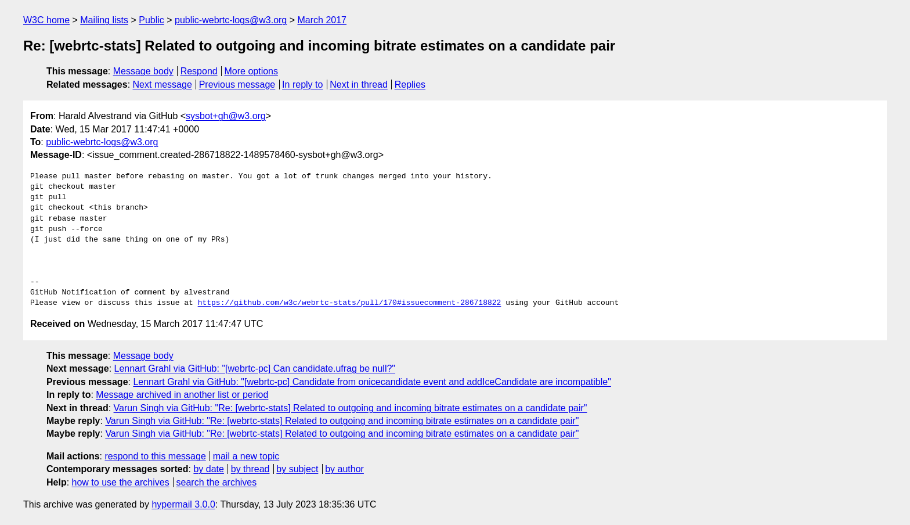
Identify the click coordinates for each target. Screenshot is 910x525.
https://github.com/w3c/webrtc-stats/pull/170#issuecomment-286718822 (349, 303)
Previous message (237, 84)
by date (208, 469)
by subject (297, 469)
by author (344, 469)
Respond (199, 71)
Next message (162, 84)
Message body (143, 71)
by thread (250, 469)
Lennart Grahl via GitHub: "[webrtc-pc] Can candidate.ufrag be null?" (255, 368)
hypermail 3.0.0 (183, 504)
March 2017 (322, 20)
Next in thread (359, 84)
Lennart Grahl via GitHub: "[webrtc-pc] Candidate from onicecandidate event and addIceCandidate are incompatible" (372, 382)
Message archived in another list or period (182, 395)
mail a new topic (246, 456)
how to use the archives (120, 482)
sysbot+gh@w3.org (226, 116)
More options (252, 71)
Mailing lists (104, 20)
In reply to (302, 84)
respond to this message (154, 456)
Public (151, 20)
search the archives (216, 482)
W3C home (46, 20)
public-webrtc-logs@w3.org (231, 20)
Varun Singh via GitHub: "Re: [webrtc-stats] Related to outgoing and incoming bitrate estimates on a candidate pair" (350, 408)
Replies (410, 84)
